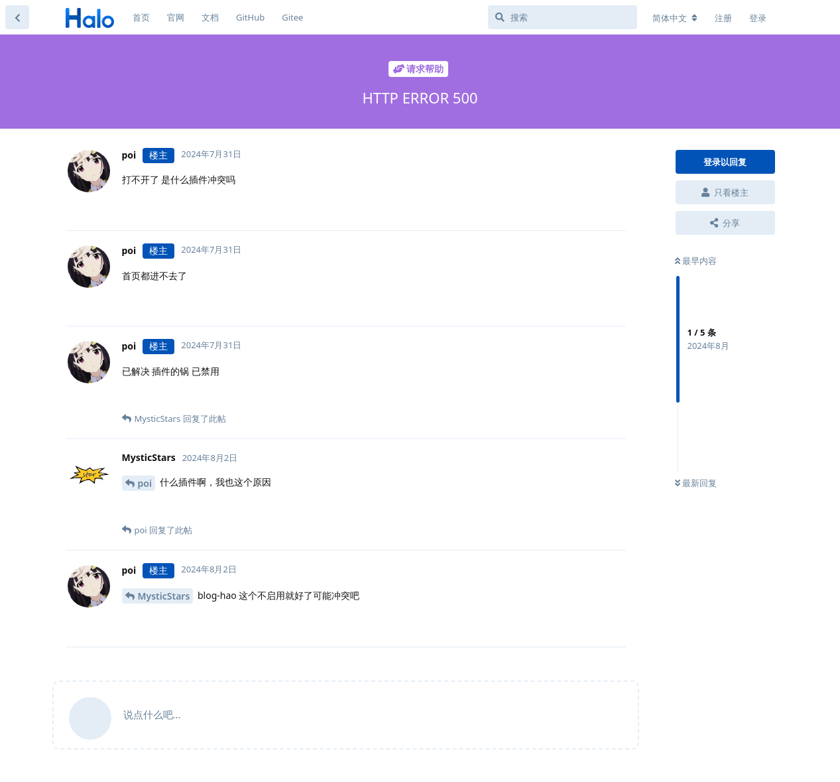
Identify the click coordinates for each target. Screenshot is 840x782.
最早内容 (696, 261)
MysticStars (164, 596)
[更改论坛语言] (675, 18)
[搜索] (562, 17)
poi (145, 483)
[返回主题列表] (17, 17)
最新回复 (696, 483)
